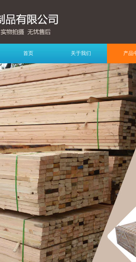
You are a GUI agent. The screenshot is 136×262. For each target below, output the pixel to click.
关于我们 (81, 53)
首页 (28, 53)
